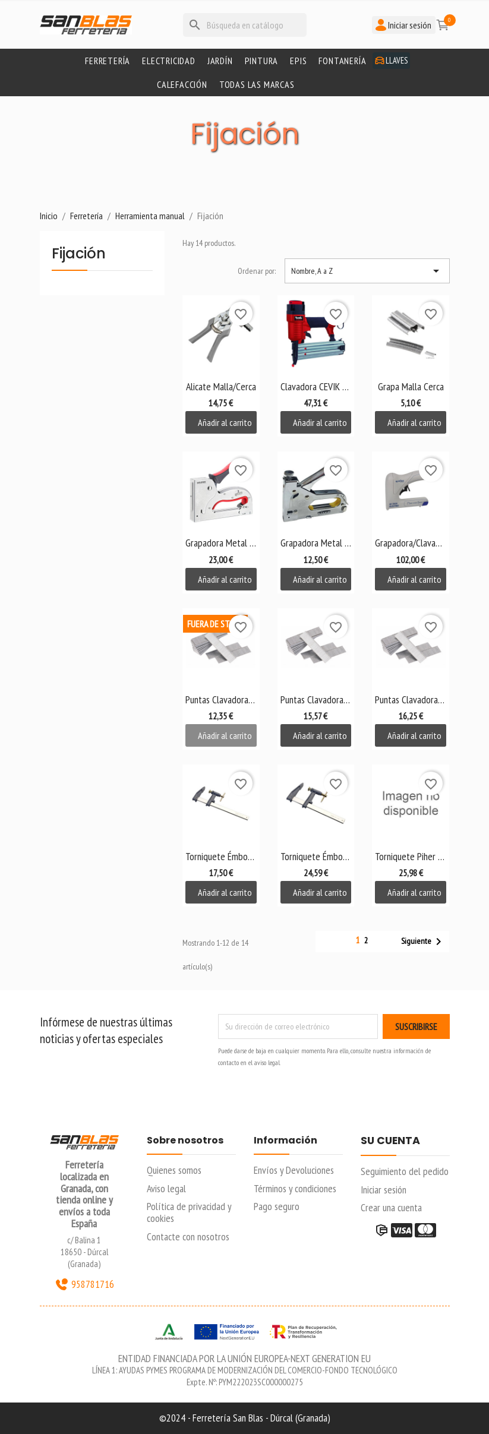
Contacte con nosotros (188, 1236)
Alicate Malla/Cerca (221, 386)
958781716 (84, 1284)
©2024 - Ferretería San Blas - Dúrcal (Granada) (244, 1417)
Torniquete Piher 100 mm (410, 856)
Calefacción (182, 84)
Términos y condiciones (295, 1188)
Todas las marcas (257, 84)
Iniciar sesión (383, 1189)
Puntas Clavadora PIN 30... (221, 699)
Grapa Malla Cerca (411, 386)
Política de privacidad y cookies (189, 1212)
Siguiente (423, 941)
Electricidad (168, 61)
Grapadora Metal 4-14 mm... (221, 542)
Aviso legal (166, 1188)
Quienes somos (174, 1170)
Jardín (220, 61)
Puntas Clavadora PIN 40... (316, 699)
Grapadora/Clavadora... (410, 542)
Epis (298, 61)
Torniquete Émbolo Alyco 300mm (221, 856)
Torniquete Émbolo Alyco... (316, 856)
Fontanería (342, 61)
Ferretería (107, 61)
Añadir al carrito (225, 422)
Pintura (262, 61)
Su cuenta (390, 1141)
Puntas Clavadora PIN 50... (410, 699)
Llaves (391, 60)
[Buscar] (245, 25)
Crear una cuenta (391, 1207)
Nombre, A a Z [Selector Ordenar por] (367, 271)
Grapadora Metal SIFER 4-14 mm (316, 542)
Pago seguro (276, 1206)
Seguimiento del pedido (405, 1171)
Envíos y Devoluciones (294, 1170)
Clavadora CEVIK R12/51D (316, 386)
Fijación (79, 254)
